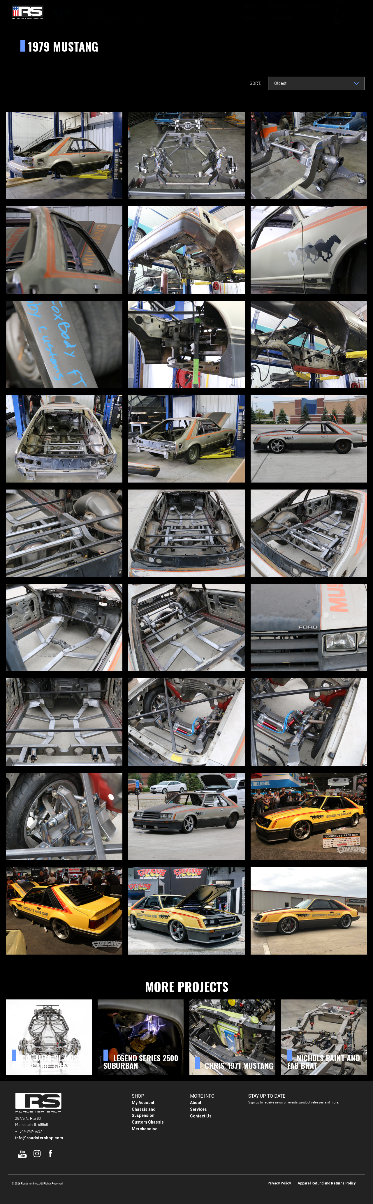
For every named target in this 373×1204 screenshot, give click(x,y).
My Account (143, 1102)
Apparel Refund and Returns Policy (327, 1183)
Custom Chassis (148, 1122)
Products (170, 12)
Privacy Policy (279, 1183)
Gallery (204, 12)
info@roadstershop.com (39, 1138)
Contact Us (265, 12)
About (234, 12)
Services (198, 1109)
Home (141, 12)
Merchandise (144, 1128)
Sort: (255, 83)
